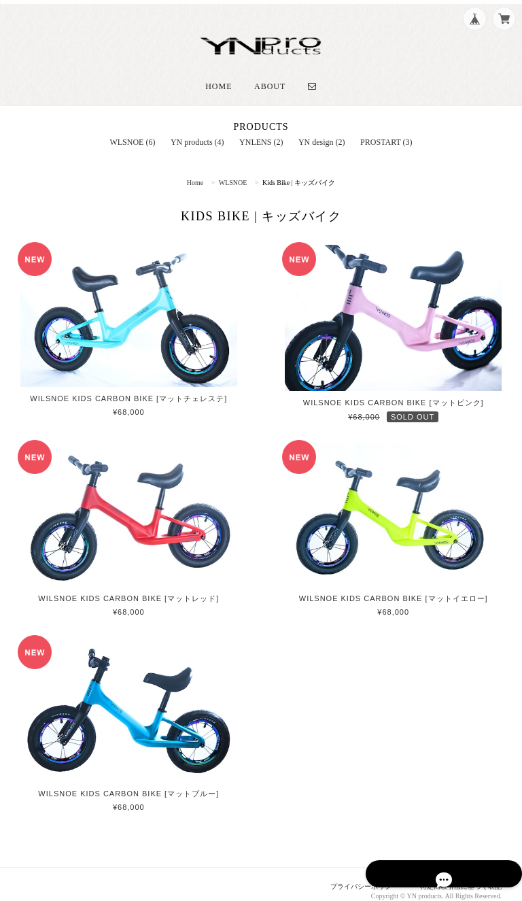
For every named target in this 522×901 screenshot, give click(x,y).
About (269, 73)
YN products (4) (197, 129)
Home (218, 73)
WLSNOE (233, 169)
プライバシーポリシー (352, 874)
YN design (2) (321, 129)
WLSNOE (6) (132, 129)
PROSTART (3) (386, 129)
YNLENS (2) (261, 129)
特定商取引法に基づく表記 (457, 874)
